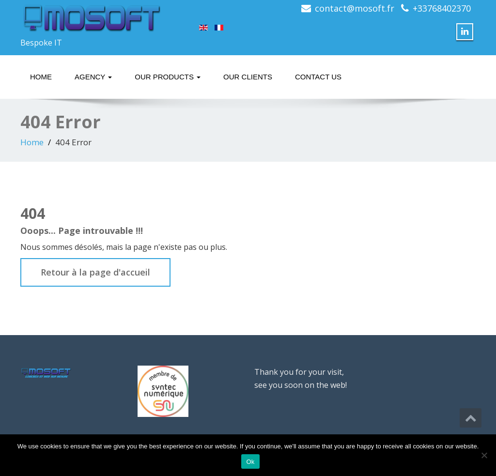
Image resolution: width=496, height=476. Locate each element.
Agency (93, 77)
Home (41, 77)
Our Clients (247, 77)
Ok (250, 461)
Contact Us (318, 77)
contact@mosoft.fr (354, 8)
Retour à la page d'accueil (95, 272)
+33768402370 (442, 8)
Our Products (168, 77)
